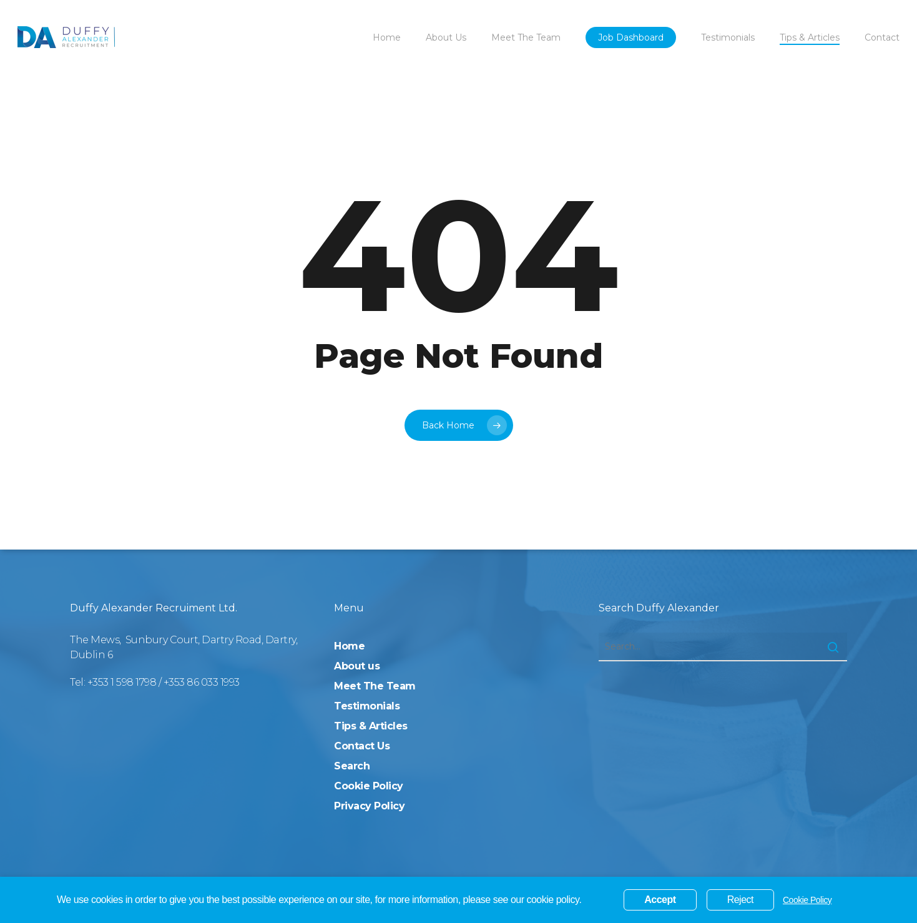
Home (349, 646)
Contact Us (362, 746)
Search (352, 766)
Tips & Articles (371, 726)
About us (357, 666)
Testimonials (367, 706)
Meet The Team (375, 686)
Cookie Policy (368, 786)
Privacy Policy (369, 806)
